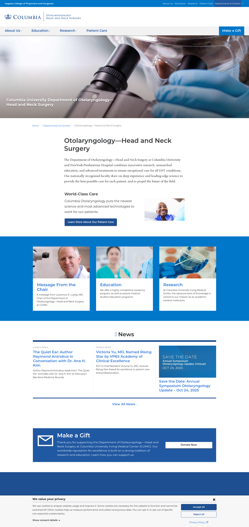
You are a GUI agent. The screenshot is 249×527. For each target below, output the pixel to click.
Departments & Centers (229, 3)
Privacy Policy (199, 522)
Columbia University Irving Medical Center (81, 474)
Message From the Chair (61, 275)
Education (186, 3)
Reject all (199, 514)
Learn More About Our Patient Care (89, 222)
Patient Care (210, 3)
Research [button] (66, 30)
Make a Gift (232, 30)
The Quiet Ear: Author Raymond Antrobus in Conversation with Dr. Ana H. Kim (60, 348)
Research (197, 3)
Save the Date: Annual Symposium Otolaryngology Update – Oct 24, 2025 (183, 377)
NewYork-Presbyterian (124, 476)
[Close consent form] (214, 499)
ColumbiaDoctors (170, 474)
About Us (174, 3)
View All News (124, 396)
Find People (73, 493)
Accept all (198, 507)
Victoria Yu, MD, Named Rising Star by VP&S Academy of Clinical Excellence (122, 348)
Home (35, 125)
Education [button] (39, 30)
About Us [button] (13, 30)
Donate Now (189, 437)
